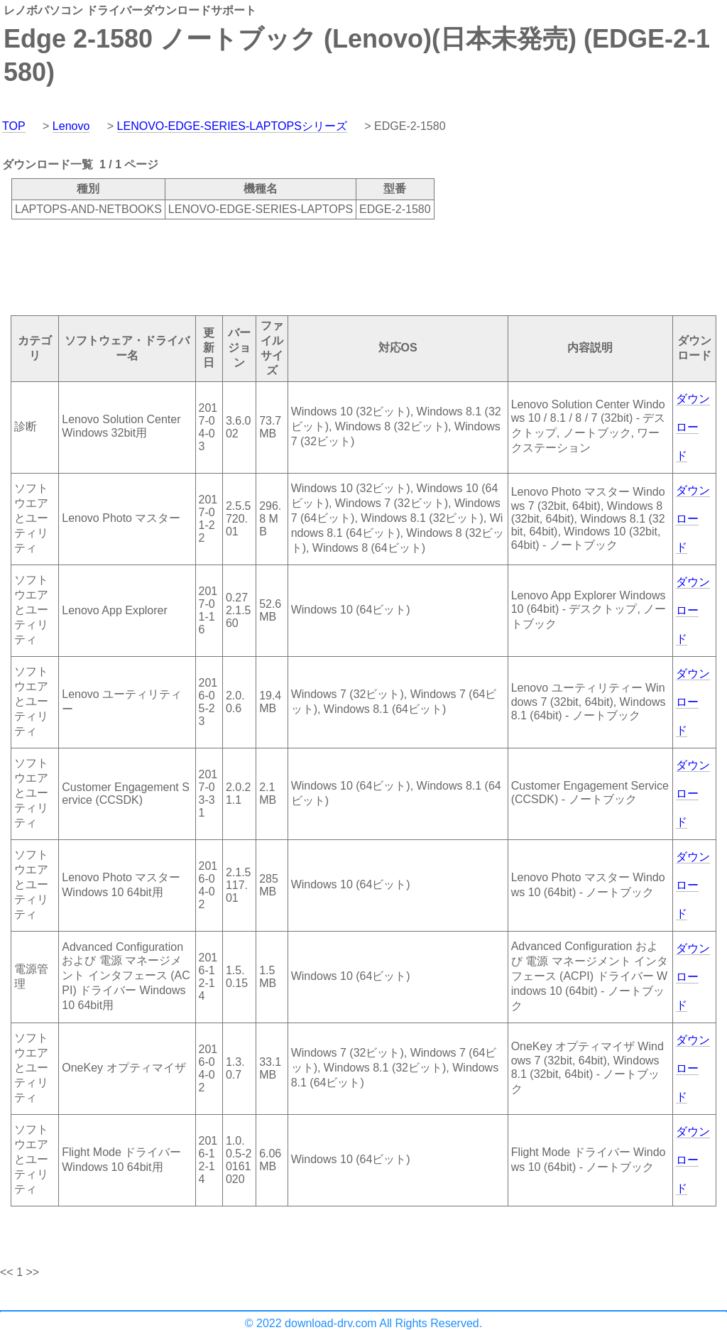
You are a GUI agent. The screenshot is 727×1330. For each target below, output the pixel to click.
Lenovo (71, 126)
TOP (14, 126)
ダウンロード (693, 427)
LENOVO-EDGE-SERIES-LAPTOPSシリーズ (232, 126)
